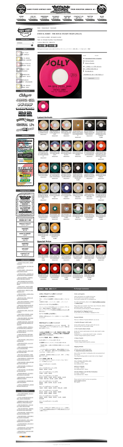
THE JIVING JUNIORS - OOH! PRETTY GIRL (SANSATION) (55, 175)
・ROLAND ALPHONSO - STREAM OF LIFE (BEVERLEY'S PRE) (25, 355)
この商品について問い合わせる (93, 66)
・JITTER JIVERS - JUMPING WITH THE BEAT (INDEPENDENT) (25, 274)
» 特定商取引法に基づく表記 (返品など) (93, 74)
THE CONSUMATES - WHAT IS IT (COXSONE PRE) (78, 195)
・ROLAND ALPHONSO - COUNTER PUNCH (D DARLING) (25, 302)
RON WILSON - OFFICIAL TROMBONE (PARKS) (101, 216)
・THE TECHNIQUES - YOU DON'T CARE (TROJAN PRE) (25, 405)
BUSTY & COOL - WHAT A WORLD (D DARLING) (78, 153)
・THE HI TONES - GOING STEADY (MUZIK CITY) (25, 294)
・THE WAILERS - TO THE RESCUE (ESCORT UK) (25, 370)
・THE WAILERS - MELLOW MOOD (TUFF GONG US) (25, 363)
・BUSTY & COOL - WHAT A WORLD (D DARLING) (25, 298)
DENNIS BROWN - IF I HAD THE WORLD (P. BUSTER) (89, 216)
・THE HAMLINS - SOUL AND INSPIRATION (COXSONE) (25, 420)
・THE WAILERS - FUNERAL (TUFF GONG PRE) (25, 366)
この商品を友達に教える (91, 69)
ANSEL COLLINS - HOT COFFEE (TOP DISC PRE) (89, 195)
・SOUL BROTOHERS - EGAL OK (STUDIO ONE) (25, 394)
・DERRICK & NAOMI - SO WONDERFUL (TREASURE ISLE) (25, 402)
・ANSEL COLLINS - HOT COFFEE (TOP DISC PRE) (25, 351)
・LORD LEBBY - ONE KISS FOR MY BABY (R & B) (25, 270)
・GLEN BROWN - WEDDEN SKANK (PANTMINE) (25, 381)
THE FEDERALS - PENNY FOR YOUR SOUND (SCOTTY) (43, 216)
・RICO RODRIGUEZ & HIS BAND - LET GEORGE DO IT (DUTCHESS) (25, 283)
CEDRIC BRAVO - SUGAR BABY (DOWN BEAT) (101, 175)
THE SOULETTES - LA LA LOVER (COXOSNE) (66, 195)
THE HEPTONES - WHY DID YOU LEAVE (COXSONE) (43, 276)
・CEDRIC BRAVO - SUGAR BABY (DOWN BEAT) (25, 331)
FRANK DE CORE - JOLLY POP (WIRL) (43, 174)
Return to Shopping (89, 63)
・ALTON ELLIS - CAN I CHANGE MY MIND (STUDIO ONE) (25, 428)
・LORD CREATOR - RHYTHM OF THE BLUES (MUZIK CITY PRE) (25, 336)
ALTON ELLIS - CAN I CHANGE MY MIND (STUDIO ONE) (78, 276)
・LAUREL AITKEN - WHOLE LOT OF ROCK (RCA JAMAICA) (25, 327)
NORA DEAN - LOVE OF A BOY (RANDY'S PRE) (89, 276)
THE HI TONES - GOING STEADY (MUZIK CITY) (66, 153)
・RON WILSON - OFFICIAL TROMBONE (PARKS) (25, 378)
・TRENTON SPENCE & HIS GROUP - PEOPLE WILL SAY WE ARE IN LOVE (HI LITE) (25, 307)
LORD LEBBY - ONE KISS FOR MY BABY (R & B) (66, 133)
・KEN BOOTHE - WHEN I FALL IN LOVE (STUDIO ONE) (25, 413)
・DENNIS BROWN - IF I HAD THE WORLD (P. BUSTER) (25, 374)
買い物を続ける (89, 71)
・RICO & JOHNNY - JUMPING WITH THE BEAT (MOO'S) (25, 278)
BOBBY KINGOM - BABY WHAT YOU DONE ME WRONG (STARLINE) (78, 176)
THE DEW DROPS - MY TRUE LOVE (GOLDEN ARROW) (66, 175)
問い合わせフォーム (64, 409)
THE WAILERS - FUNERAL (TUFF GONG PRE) (66, 216)
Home (38, 28)
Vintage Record (45, 28)
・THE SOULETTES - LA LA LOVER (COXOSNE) (25, 344)
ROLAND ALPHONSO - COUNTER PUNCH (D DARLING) (89, 153)
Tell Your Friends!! (89, 61)
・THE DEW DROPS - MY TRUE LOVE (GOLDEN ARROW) (25, 318)
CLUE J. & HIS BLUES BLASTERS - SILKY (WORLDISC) (55, 257)
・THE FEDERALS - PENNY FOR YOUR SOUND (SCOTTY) (25, 359)
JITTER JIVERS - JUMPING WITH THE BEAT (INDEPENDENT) (77, 133)
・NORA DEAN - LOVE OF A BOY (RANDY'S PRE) (25, 432)
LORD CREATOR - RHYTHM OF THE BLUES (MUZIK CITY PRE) (43, 196)
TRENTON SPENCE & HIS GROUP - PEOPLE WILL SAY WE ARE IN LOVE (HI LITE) (101, 154)
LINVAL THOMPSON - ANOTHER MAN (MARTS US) (55, 235)
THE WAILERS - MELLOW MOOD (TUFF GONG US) (55, 216)
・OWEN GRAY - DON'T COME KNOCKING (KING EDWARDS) (25, 287)
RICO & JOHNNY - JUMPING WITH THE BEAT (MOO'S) (89, 133)
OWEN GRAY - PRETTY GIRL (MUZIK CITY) (55, 153)
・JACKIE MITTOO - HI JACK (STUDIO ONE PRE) (25, 424)
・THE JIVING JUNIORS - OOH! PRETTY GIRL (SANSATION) (25, 315)
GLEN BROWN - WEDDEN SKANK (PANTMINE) (43, 235)
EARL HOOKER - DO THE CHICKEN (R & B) (55, 133)
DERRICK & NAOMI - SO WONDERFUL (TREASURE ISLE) (66, 257)
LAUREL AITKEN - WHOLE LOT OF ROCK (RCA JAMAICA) (89, 175)
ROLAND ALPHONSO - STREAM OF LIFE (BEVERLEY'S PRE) (101, 196)
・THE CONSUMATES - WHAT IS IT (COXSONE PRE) (25, 348)
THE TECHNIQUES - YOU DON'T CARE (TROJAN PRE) (78, 257)
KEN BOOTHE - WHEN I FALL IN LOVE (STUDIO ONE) (101, 257)
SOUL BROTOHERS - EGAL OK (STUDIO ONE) (43, 257)
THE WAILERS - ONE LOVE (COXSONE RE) (55, 195)
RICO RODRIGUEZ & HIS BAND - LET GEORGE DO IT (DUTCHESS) (101, 133)
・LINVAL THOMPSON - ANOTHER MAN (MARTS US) (25, 385)
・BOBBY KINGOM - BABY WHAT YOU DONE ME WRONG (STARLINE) (25, 323)
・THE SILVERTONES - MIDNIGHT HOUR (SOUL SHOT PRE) (25, 409)
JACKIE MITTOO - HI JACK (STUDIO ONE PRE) (66, 276)
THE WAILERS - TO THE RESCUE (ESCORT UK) (77, 216)
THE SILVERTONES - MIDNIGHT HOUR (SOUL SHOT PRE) (89, 257)
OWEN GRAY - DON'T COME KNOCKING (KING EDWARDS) (43, 154)
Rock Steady (53, 28)
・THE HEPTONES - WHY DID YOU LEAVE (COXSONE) (25, 417)
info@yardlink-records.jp (49, 409)
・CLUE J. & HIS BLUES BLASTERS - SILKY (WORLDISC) (25, 398)
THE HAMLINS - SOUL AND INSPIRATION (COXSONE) (55, 276)
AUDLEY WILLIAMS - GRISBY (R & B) (43, 132)
